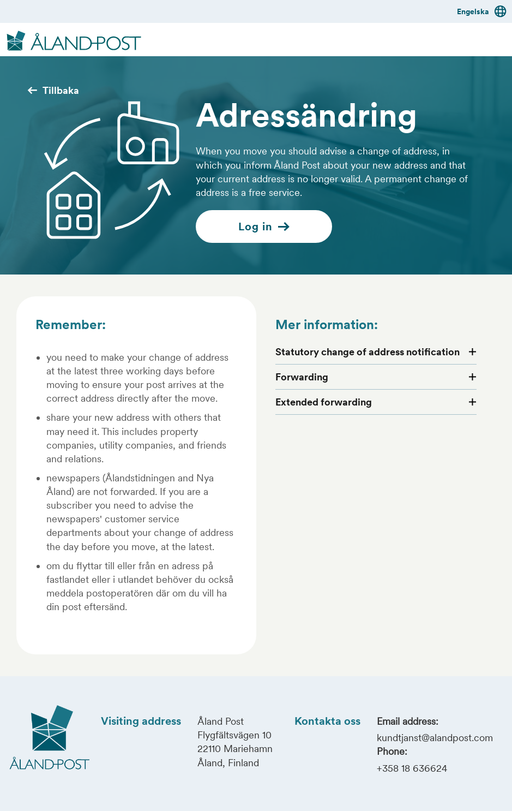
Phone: (392, 751)
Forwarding (301, 377)
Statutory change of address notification (367, 351)
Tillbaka (53, 90)
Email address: (407, 721)
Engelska (482, 11)
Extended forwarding (323, 402)
